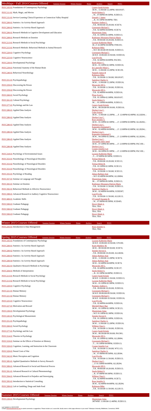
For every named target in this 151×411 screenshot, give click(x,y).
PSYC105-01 (7, 7)
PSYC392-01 (7, 189)
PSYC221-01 (7, 291)
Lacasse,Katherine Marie (102, 43)
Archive (99, 4)
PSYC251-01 (7, 80)
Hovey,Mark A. (98, 204)
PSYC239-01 (7, 68)
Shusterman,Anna (99, 33)
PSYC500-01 (7, 204)
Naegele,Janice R (99, 73)
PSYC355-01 (7, 174)
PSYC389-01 (7, 366)
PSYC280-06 (7, 146)
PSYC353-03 (7, 169)
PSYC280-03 (7, 125)
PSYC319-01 (7, 341)
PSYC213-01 (7, 43)
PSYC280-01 (7, 110)
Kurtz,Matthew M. (99, 246)
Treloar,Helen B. (98, 159)
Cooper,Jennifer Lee (100, 149)
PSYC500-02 (7, 209)
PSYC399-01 (7, 386)
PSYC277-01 (7, 105)
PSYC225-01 (7, 58)
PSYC (120, 4)
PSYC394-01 (7, 376)
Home (89, 4)
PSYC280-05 (7, 139)
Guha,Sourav (97, 112)
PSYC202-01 (7, 266)
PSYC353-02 (7, 164)
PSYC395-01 (7, 381)
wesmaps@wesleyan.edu (13, 408)
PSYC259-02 (7, 90)
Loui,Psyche (97, 58)
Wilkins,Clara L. (98, 326)
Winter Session (76, 4)
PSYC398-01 (7, 194)
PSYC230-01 (7, 63)
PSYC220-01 (7, 53)
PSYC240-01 (7, 73)
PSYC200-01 (7, 22)
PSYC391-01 (7, 371)
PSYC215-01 (7, 48)
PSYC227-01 (7, 306)
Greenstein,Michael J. (100, 27)
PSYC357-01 (7, 179)
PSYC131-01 (7, 17)
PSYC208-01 (7, 38)
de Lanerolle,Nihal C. (100, 68)
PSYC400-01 (7, 199)
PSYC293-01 (7, 227)
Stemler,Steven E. (99, 251)
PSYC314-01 (7, 336)
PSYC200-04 (7, 261)
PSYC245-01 (7, 316)
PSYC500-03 (7, 214)
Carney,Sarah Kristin (100, 7)
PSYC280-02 (7, 117)
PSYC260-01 (7, 95)
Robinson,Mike (98, 48)
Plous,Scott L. (97, 95)
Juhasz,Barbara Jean (100, 174)
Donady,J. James (98, 17)
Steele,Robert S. (98, 12)
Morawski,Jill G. (98, 85)
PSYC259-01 (7, 85)
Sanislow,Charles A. (100, 80)
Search (110, 4)
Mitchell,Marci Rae (100, 306)
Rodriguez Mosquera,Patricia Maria (106, 38)
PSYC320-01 (7, 346)
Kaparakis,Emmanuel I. (101, 127)
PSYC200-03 (7, 256)
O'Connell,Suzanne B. (101, 199)
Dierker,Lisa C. (98, 110)
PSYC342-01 (7, 356)
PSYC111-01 (7, 12)
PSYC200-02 (7, 27)
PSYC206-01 (7, 33)
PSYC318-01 (7, 154)
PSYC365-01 (7, 184)
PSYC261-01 (7, 100)
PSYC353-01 (7, 159)
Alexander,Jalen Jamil (101, 141)
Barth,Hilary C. (98, 63)
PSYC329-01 (7, 351)
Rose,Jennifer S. (98, 120)
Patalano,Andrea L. (99, 22)
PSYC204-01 (7, 271)
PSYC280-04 (7, 132)
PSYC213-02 (7, 281)
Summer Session (59, 4)
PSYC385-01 (7, 361)
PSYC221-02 (7, 296)
